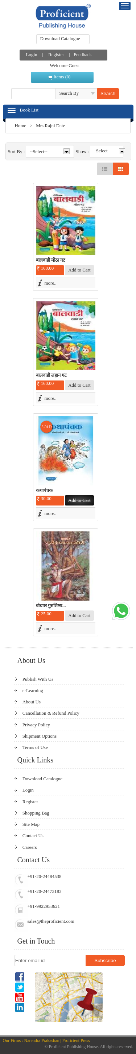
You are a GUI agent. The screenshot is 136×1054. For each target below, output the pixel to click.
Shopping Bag (35, 813)
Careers (29, 847)
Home (20, 125)
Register (56, 54)
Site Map (31, 824)
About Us (31, 701)
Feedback (83, 54)
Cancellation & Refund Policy (50, 713)
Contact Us (33, 835)
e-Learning (32, 690)
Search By (69, 93)
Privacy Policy (36, 724)
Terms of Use (35, 747)
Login (31, 54)
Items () (62, 76)
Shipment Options (39, 736)
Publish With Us (37, 679)
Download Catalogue (60, 38)
